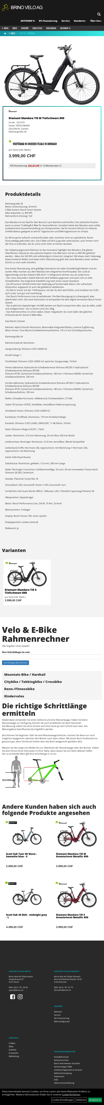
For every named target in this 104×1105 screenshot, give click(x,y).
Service (65, 20)
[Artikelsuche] (99, 14)
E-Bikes (5, 28)
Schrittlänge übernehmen (15, 662)
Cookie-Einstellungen (63, 1099)
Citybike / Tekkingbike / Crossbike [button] (33, 681)
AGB (56, 1079)
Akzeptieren (95, 1099)
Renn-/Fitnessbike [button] (19, 689)
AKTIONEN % (28, 20)
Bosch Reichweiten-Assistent (67, 1063)
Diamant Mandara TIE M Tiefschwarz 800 (36, 118)
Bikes (14, 28)
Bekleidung (51, 28)
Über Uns (96, 20)
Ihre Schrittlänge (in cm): (16, 652)
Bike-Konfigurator (62, 1021)
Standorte (80, 20)
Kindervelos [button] (14, 696)
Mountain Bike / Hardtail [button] (25, 674)
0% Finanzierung (48, 20)
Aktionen (58, 1011)
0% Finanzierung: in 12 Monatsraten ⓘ (35, 165)
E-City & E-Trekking (26, 33)
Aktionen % (65, 28)
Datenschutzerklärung (64, 1083)
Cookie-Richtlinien (71, 1094)
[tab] (52, 674)
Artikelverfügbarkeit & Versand (68, 1070)
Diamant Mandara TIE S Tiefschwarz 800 (21, 591)
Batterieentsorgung (63, 1073)
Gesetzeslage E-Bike (63, 1066)
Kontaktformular (61, 1057)
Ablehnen (81, 1099)
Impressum (59, 1076)
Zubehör (24, 28)
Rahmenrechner (61, 1060)
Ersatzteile (37, 28)
